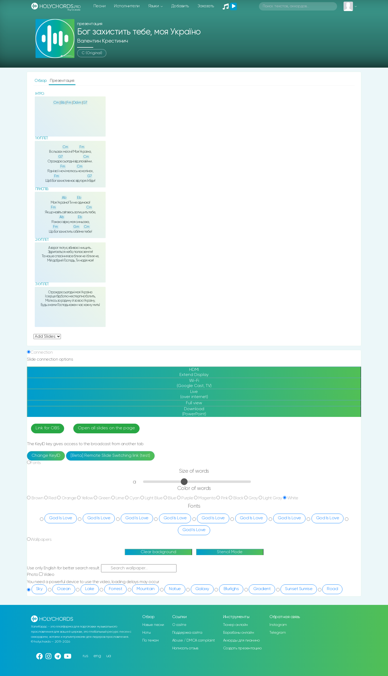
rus (85, 656)
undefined (47, 336)
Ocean (64, 589)
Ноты (146, 633)
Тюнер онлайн (235, 625)
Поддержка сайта (187, 633)
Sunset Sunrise (298, 589)
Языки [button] (154, 6)
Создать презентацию (242, 648)
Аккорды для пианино (241, 640)
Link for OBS (48, 428)
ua (108, 656)
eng (97, 656)
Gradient (262, 589)
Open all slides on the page (106, 428)
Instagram (278, 625)
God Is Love (60, 518)
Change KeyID (46, 456)
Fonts (35, 463)
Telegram (277, 633)
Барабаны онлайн (238, 633)
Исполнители (127, 6)
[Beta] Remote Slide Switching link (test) (110, 456)
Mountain (145, 589)
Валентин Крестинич (102, 41)
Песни (99, 6)
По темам (150, 640)
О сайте (179, 625)
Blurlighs (231, 589)
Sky (39, 589)
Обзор (41, 81)
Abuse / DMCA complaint (193, 640)
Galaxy (202, 589)
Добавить (180, 6)
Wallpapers (40, 540)
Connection (41, 352)
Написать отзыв (185, 648)
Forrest (115, 589)
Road (332, 589)
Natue (175, 589)
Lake (89, 589)
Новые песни (153, 625)
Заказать (206, 6)
